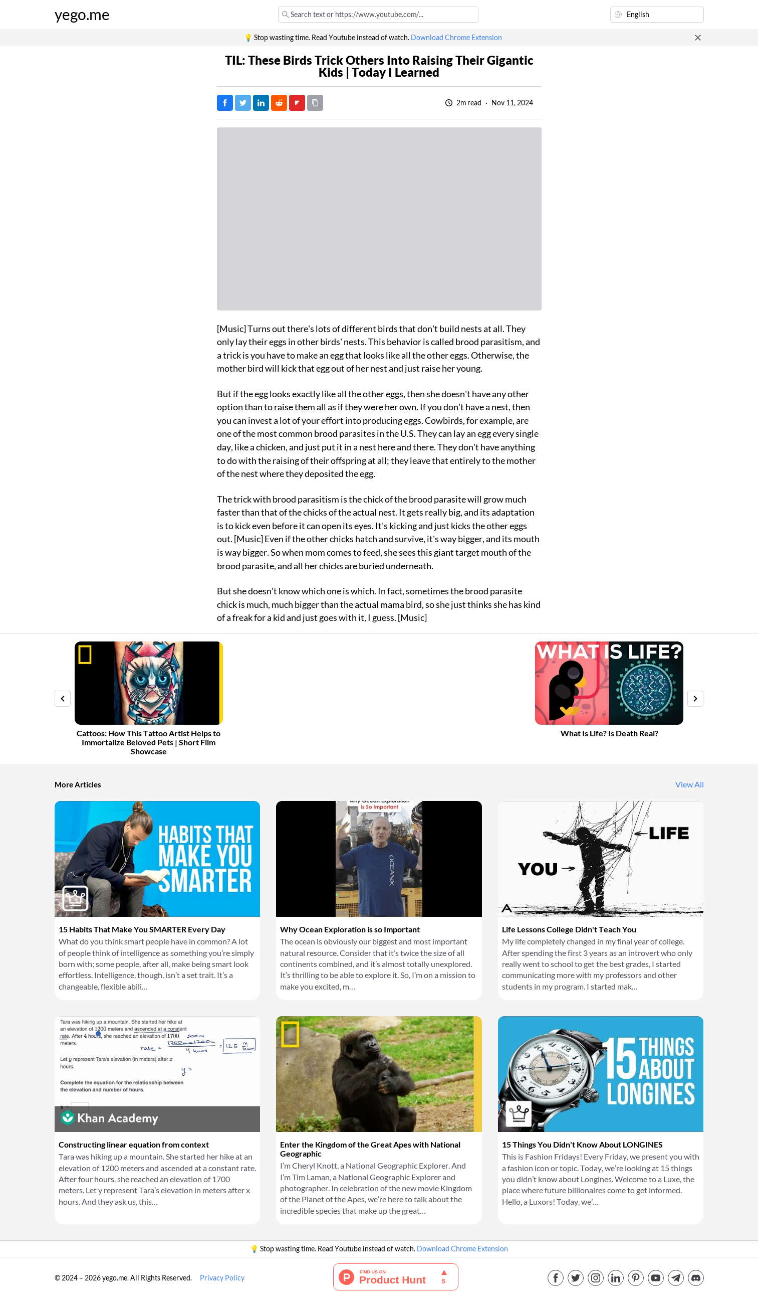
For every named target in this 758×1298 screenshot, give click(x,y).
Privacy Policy (222, 1278)
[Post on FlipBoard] (297, 103)
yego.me (82, 14)
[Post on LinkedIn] (261, 103)
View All (689, 784)
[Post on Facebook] (225, 103)
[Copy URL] (315, 103)
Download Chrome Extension (456, 38)
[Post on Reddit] (279, 103)
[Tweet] (243, 103)
